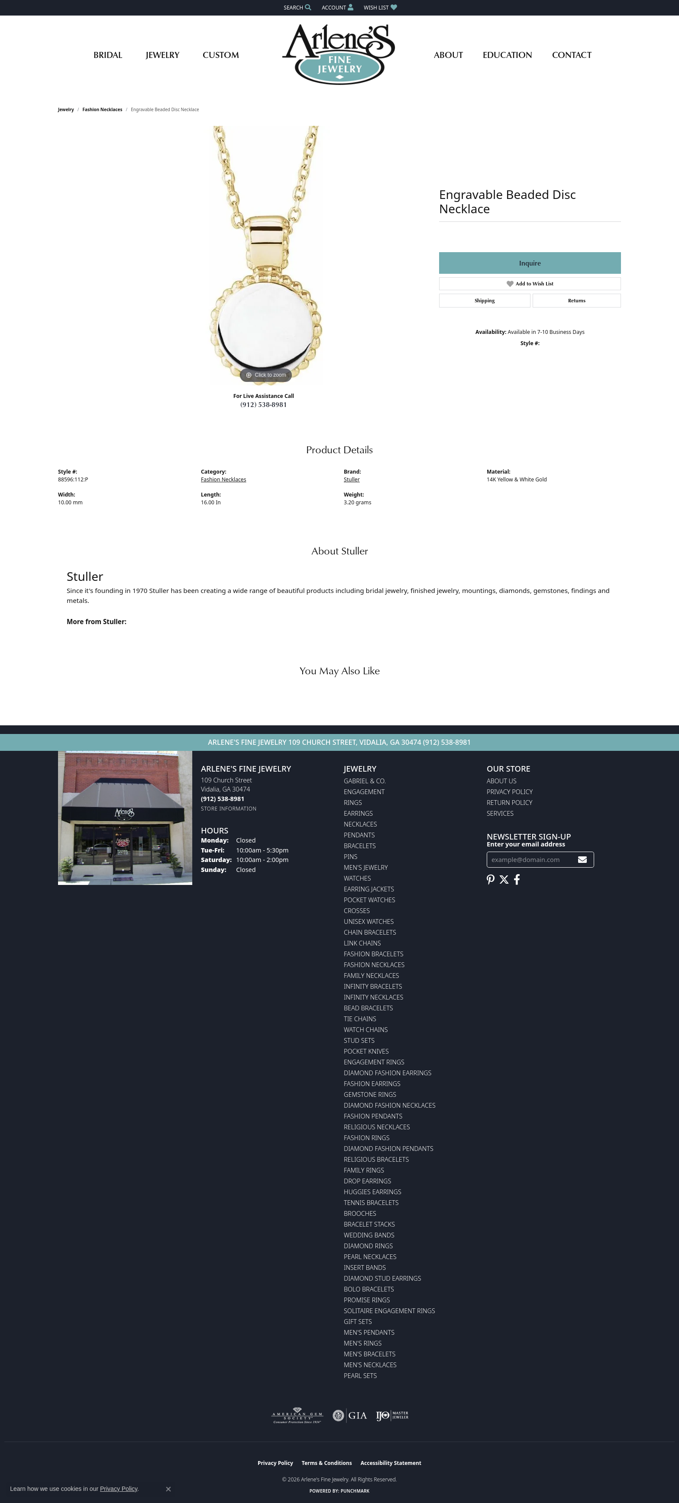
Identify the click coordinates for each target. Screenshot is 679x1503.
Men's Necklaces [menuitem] (370, 1365)
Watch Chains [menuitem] (366, 1030)
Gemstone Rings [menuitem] (370, 1094)
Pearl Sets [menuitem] (360, 1376)
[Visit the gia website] (350, 1415)
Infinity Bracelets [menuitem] (373, 986)
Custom (221, 54)
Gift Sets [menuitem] (358, 1321)
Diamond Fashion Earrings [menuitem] (387, 1073)
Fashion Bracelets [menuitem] (374, 954)
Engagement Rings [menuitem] (374, 1062)
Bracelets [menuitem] (360, 846)
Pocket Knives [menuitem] (366, 1051)
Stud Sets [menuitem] (359, 1040)
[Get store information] (229, 808)
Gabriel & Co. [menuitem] (365, 781)
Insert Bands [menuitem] (365, 1267)
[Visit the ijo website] (392, 1415)
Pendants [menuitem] (359, 835)
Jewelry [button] (162, 54)
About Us (502, 781)
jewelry (66, 109)
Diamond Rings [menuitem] (368, 1246)
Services (500, 813)
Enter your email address (526, 844)
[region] (266, 255)
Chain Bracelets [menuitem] (370, 932)
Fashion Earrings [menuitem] (372, 1084)
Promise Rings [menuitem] (367, 1300)
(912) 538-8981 (263, 404)
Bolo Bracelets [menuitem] (369, 1289)
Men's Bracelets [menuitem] (369, 1354)
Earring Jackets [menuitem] (369, 889)
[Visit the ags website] (297, 1415)
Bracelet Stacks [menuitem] (369, 1224)
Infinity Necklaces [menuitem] (373, 997)
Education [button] (507, 54)
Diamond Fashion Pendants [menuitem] (388, 1148)
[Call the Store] (222, 799)
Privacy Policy (510, 792)
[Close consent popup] (168, 1489)
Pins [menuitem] (350, 856)
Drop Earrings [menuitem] (367, 1181)
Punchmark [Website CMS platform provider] (355, 1491)
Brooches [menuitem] (360, 1213)
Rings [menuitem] (353, 802)
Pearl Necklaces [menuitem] (370, 1257)
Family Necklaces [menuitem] (371, 975)
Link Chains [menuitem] (362, 943)
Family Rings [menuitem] (364, 1170)
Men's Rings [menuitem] (363, 1343)
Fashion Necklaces (103, 109)
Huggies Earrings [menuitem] (372, 1192)
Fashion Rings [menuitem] (367, 1138)
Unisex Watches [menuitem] (369, 921)
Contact (572, 54)
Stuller (352, 479)
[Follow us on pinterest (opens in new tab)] (491, 880)
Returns (576, 300)
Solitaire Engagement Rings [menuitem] (389, 1311)
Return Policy (510, 802)
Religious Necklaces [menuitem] (377, 1127)
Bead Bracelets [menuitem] (368, 1008)
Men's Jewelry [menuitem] (366, 867)
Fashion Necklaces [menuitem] (374, 965)
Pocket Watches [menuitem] (369, 900)
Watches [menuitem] (357, 878)
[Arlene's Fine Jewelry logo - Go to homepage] (339, 54)
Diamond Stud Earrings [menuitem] (382, 1278)
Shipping (485, 300)
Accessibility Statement (391, 1463)
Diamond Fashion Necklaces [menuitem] (390, 1105)
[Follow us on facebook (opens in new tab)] (517, 880)
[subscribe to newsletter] (582, 859)
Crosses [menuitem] (357, 911)
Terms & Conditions (327, 1463)
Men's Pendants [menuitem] (369, 1332)
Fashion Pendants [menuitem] (373, 1116)
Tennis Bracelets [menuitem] (371, 1203)
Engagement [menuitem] (364, 792)
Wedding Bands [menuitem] (369, 1235)
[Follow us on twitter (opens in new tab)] (504, 880)
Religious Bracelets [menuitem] (376, 1159)
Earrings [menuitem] (358, 813)
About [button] (448, 54)
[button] (296, 7)
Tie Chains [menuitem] (360, 1019)
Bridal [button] (108, 54)
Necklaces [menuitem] (360, 824)
